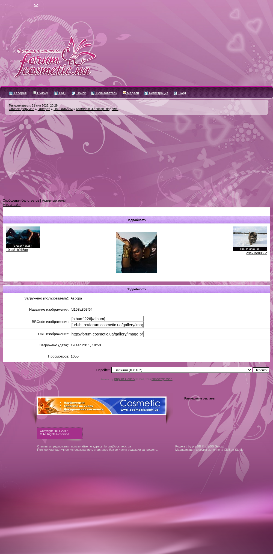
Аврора (76, 298)
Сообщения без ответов (21, 200)
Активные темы (54, 200)
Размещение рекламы (199, 398)
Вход (180, 93)
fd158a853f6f (11, 205)
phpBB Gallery (124, 379)
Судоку (40, 93)
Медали (131, 93)
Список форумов (21, 109)
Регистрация (156, 93)
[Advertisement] (136, 157)
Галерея (17, 93)
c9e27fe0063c (257, 253)
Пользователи (104, 93)
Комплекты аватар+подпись (97, 109)
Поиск (79, 93)
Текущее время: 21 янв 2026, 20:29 (33, 105)
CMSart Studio (234, 449)
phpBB (196, 446)
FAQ (60, 93)
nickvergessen (162, 379)
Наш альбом (63, 109)
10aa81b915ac (17, 250)
